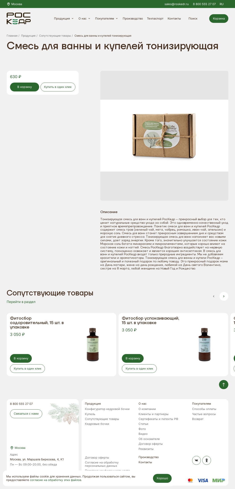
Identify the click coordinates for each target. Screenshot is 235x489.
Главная (12, 35)
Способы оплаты (204, 409)
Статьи (143, 424)
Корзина (219, 18)
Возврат (197, 419)
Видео (143, 434)
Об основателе (149, 439)
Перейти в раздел (21, 301)
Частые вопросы (204, 414)
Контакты (174, 18)
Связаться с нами (26, 413)
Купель (90, 414)
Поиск (196, 18)
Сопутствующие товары (55, 35)
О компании (147, 409)
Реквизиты (146, 449)
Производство (133, 18)
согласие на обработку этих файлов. (56, 480)
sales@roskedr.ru (177, 4)
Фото (142, 429)
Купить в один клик (58, 87)
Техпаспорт (155, 18)
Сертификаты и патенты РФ (158, 419)
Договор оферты (151, 443)
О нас (84, 18)
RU (224, 4)
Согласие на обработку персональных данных (102, 464)
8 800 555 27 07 (204, 4)
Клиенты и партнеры (154, 414)
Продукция (64, 18)
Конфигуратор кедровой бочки (107, 409)
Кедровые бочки (97, 424)
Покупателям (107, 18)
